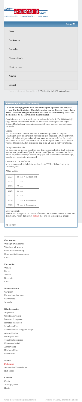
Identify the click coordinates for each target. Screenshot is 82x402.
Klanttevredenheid (12, 343)
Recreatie (8, 278)
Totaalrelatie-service (13, 340)
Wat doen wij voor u (13, 247)
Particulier (13, 49)
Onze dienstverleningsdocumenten (20, 400)
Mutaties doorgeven (13, 319)
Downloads (9, 353)
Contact (12, 85)
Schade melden (11, 326)
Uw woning (9, 298)
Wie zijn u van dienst (14, 244)
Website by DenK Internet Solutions (61, 400)
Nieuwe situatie (16, 58)
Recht (7, 271)
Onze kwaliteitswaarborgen (16, 254)
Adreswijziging (11, 333)
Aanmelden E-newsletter (15, 367)
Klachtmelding (11, 350)
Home (11, 31)
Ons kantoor (14, 40)
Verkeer (7, 274)
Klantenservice (15, 67)
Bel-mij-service (11, 336)
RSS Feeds (9, 371)
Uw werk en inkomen (14, 295)
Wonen (7, 268)
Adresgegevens (11, 384)
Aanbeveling (10, 347)
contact (36, 216)
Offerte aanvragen (12, 316)
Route (7, 388)
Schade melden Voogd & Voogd (18, 329)
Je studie (8, 302)
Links (6, 257)
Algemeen (9, 312)
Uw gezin (8, 292)
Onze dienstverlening (14, 250)
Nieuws (12, 76)
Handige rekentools (13, 323)
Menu (70, 24)
